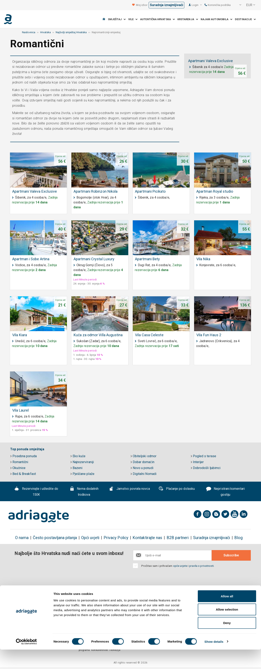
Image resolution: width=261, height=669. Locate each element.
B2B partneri (178, 537)
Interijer (197, 462)
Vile (133, 19)
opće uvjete (180, 565)
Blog (238, 537)
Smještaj (117, 19)
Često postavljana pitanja (55, 537)
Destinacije (245, 19)
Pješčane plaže (82, 474)
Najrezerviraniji (82, 462)
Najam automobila (216, 19)
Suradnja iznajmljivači (166, 5)
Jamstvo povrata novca (129, 489)
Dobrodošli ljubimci (205, 468)
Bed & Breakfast (23, 474)
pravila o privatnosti (201, 565)
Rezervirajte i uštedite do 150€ (36, 492)
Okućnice (17, 468)
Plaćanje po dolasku (176, 489)
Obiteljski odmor (143, 456)
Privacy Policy (116, 537)
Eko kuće (77, 456)
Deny (227, 642)
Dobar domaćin (142, 462)
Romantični (19, 462)
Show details (214, 661)
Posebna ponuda (23, 456)
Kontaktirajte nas (147, 537)
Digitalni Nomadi (143, 474)
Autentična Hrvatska (157, 19)
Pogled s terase (203, 456)
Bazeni (76, 468)
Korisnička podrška (218, 5)
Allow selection (227, 629)
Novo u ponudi (141, 468)
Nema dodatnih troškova (84, 492)
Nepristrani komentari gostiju (225, 492)
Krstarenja (187, 19)
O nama (21, 537)
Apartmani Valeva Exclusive (210, 61)
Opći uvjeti (90, 537)
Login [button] (197, 5)
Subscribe (231, 555)
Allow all (227, 615)
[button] (237, 5)
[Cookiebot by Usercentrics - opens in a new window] (26, 661)
